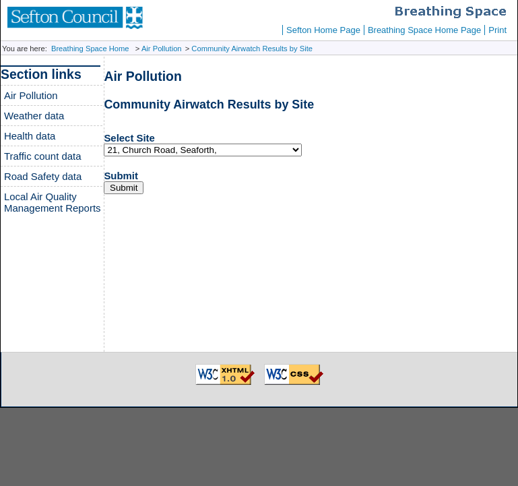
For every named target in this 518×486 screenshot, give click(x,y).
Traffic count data (42, 156)
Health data (29, 136)
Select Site (129, 138)
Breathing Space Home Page (424, 30)
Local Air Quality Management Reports (52, 202)
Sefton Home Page (323, 30)
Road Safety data (43, 176)
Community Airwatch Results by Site (252, 48)
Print (497, 30)
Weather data (34, 115)
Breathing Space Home (90, 48)
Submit (121, 175)
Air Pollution (161, 48)
